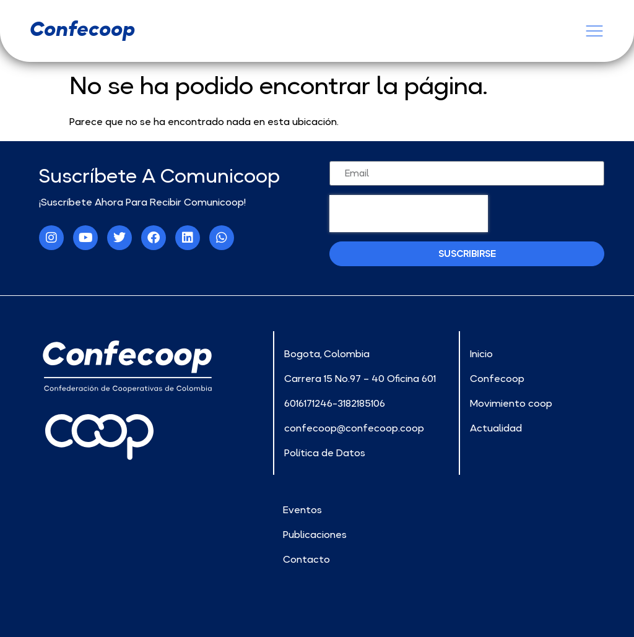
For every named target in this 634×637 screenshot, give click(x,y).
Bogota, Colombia (327, 353)
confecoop (82, 29)
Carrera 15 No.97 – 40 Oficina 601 (360, 378)
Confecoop (497, 378)
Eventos (302, 509)
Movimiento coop (511, 403)
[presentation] (408, 213)
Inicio (481, 353)
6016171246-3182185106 (334, 403)
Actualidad (496, 428)
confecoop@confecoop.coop (354, 428)
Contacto (306, 559)
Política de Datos (324, 452)
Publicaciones (315, 534)
